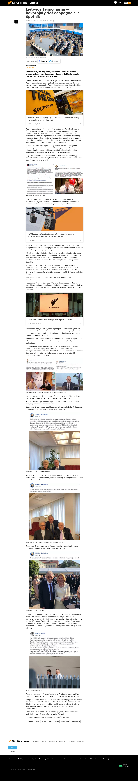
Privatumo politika (44, 759)
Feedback (98, 759)
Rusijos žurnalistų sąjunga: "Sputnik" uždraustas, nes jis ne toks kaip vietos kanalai (54, 118)
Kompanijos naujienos (110, 759)
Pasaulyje (36, 741)
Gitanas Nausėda (75, 721)
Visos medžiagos (30, 67)
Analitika (44, 721)
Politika (44, 741)
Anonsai (38, 721)
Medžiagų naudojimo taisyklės (27, 759)
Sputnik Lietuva (65, 721)
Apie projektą (12, 759)
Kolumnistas (30, 721)
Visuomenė (63, 741)
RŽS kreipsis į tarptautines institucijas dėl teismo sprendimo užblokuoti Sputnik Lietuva (51, 235)
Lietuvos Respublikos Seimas (38, 57)
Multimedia (80, 741)
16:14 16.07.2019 (31, 21)
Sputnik (57, 721)
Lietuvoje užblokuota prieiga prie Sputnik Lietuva (51, 319)
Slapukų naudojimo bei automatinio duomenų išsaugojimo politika (72, 759)
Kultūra (72, 741)
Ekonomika (53, 741)
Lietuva (50, 721)
